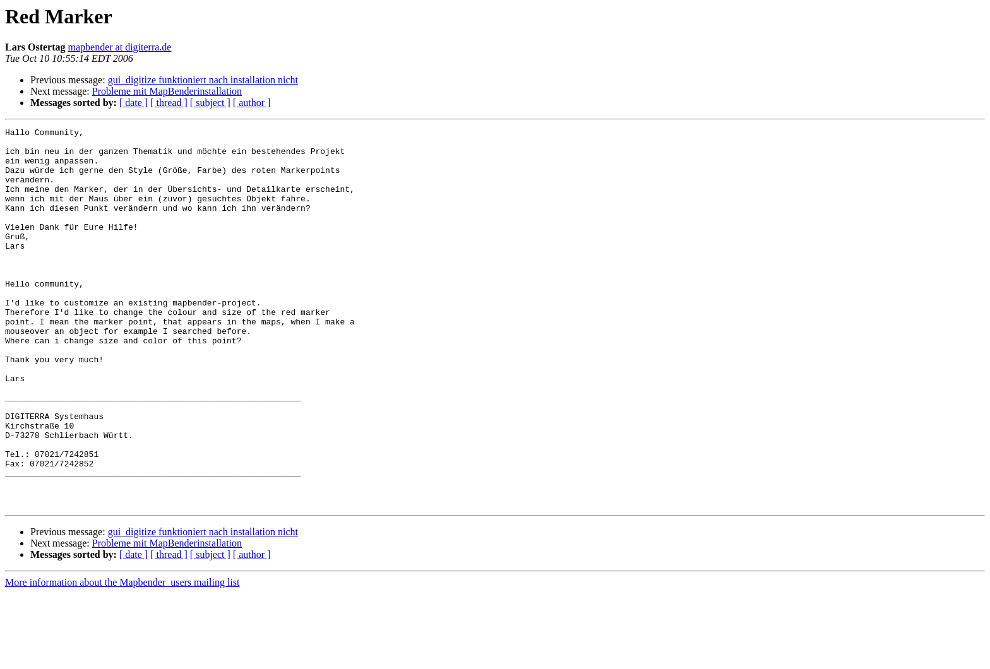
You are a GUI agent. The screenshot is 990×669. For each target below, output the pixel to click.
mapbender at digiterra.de (120, 47)
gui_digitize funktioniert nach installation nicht (203, 79)
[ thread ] (169, 102)
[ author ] (252, 102)
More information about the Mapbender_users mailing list (122, 658)
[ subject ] (210, 102)
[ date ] (133, 102)
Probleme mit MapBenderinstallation (167, 91)
